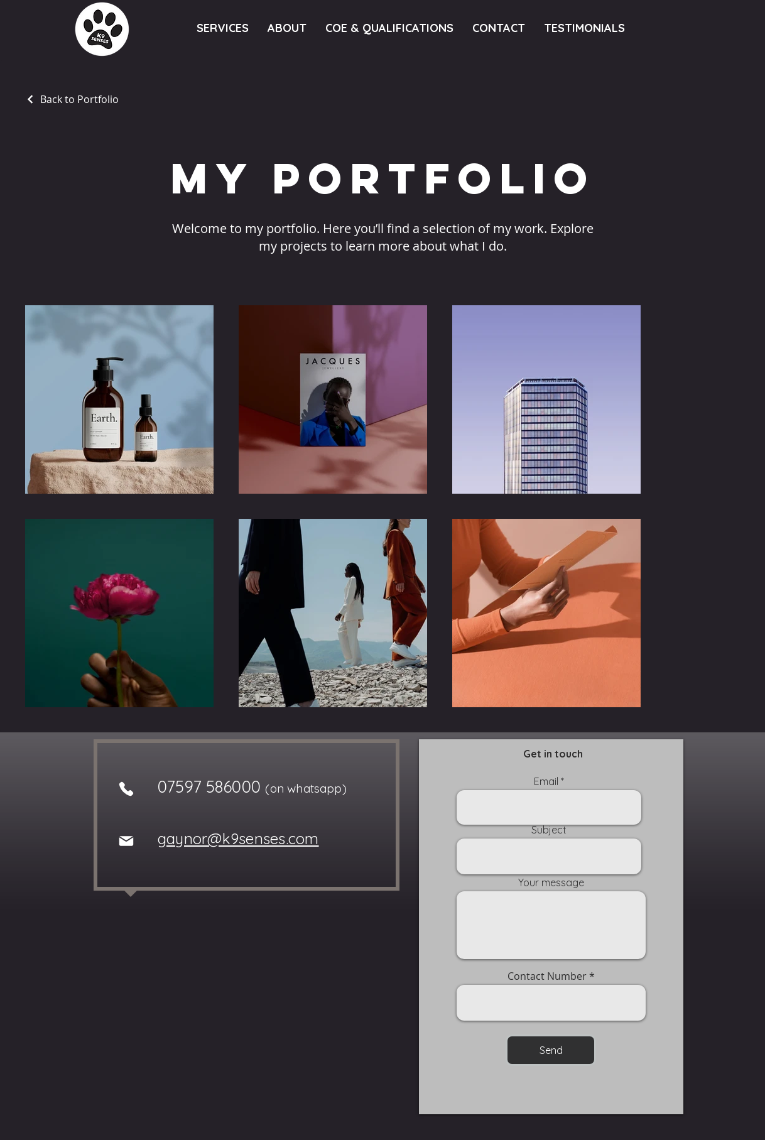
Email (546, 781)
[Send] (551, 1050)
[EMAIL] (126, 841)
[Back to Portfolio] (72, 99)
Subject (549, 830)
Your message (551, 882)
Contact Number (547, 976)
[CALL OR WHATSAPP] (126, 789)
